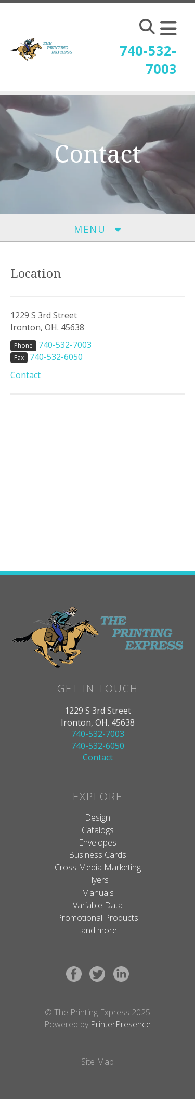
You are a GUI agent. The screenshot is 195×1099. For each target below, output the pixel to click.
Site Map (97, 1061)
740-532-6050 (56, 357)
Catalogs (98, 830)
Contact (25, 375)
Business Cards (97, 855)
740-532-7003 (148, 59)
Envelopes (97, 842)
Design (97, 817)
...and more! (97, 930)
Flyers (98, 880)
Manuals (98, 893)
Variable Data (98, 905)
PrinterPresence (120, 1024)
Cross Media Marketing (98, 867)
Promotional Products (97, 917)
